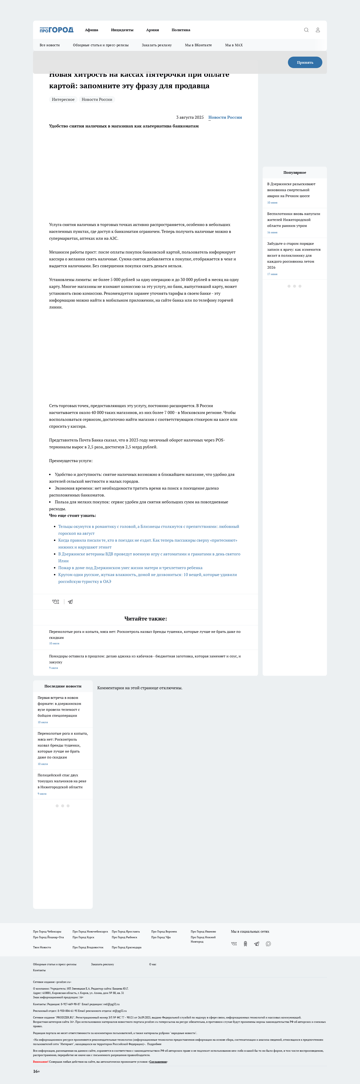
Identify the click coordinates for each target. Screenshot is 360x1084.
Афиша (91, 29)
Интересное (63, 99)
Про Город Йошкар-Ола (48, 937)
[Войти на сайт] (317, 29)
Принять (305, 62)
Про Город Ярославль (126, 931)
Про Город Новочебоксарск (90, 931)
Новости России (97, 99)
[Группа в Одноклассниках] (245, 943)
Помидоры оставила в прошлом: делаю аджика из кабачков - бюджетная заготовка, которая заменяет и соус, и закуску (145, 662)
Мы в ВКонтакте (198, 45)
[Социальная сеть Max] (268, 943)
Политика (181, 29)
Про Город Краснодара (126, 947)
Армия (152, 29)
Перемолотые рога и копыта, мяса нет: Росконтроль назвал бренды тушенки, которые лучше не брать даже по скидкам (145, 637)
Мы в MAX (233, 45)
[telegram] (71, 602)
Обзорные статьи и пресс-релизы (101, 45)
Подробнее (154, 1044)
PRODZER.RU (64, 1017)
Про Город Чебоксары (47, 931)
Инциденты (122, 29)
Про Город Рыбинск (124, 937)
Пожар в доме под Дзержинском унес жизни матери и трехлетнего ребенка (130, 567)
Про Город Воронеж (164, 931)
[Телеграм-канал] (257, 943)
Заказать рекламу (157, 45)
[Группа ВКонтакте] (234, 943)
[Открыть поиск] (306, 29)
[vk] (56, 602)
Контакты (39, 970)
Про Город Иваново (203, 931)
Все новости (50, 45)
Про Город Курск (83, 937)
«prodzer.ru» (63, 982)
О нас (152, 964)
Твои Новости (42, 947)
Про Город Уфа (161, 937)
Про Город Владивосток (88, 947)
